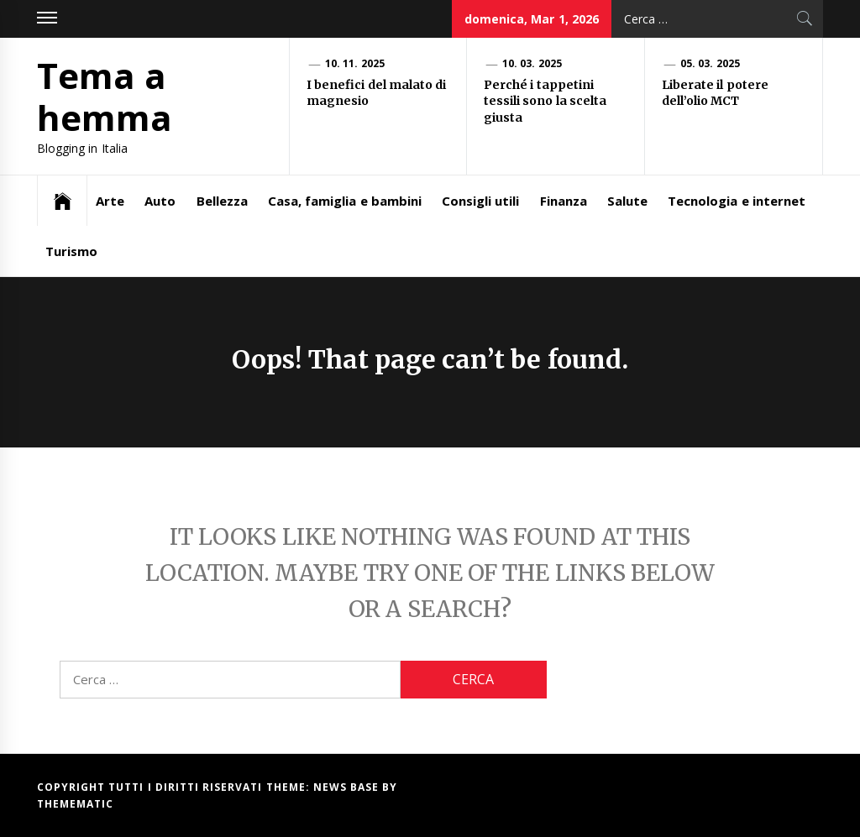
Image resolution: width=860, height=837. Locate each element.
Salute (627, 200)
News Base (348, 787)
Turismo (71, 251)
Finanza (563, 200)
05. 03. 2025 (710, 63)
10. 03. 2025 (532, 63)
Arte (110, 200)
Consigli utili (480, 200)
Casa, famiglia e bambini (345, 200)
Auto (160, 200)
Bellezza (222, 200)
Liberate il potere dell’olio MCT (715, 93)
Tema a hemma (104, 96)
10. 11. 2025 (355, 63)
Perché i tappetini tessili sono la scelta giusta (545, 101)
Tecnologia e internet (736, 200)
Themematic (75, 804)
